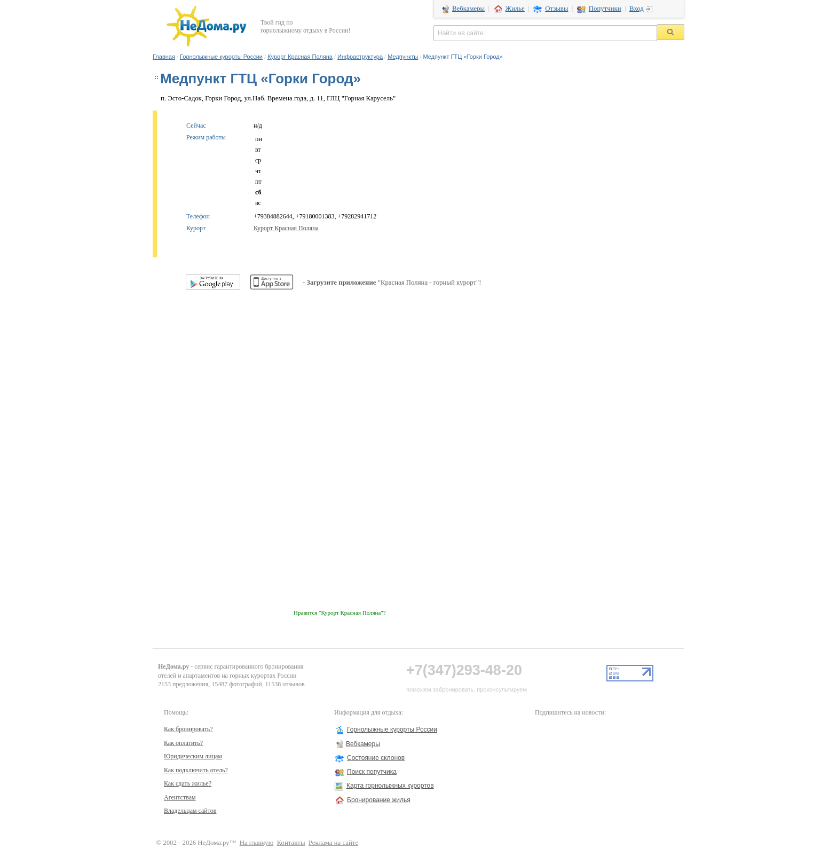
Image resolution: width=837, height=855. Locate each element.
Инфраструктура (360, 56)
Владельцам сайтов (190, 810)
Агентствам (180, 797)
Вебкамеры (468, 8)
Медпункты (403, 56)
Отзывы (556, 8)
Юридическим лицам (193, 756)
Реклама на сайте (333, 842)
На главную (257, 842)
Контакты (291, 842)
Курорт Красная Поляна (300, 56)
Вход (636, 8)
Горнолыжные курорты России (221, 56)
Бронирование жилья (378, 800)
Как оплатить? (183, 743)
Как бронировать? (188, 729)
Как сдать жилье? (187, 783)
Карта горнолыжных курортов (390, 785)
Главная (164, 56)
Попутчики (605, 8)
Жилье (515, 8)
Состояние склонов (376, 758)
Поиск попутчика (372, 771)
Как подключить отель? (196, 770)
